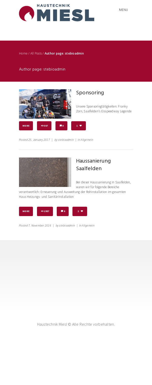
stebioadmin (66, 140)
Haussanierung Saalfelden (93, 165)
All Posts (36, 53)
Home (23, 53)
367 (46, 125)
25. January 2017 (39, 140)
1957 (46, 211)
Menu (123, 10)
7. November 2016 (39, 225)
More (26, 125)
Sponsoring (90, 93)
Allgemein (87, 140)
